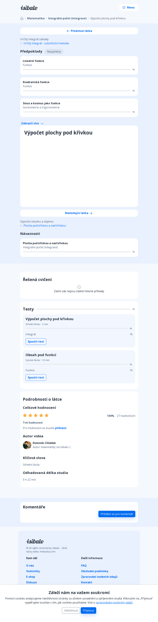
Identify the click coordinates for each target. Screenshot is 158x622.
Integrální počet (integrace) (67, 18)
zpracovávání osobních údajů (114, 602)
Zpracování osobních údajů (99, 577)
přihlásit (61, 428)
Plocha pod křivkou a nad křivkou (45, 225)
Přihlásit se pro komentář (117, 514)
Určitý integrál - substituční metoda (46, 43)
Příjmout (88, 610)
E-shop (30, 577)
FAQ (84, 565)
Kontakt (86, 582)
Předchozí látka (79, 31)
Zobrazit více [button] (32, 123)
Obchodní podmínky (94, 571)
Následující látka (79, 213)
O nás (30, 565)
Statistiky (33, 571)
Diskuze (31, 582)
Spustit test (36, 341)
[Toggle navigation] (128, 7)
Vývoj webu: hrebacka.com (40, 551)
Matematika (36, 18)
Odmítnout (71, 610)
